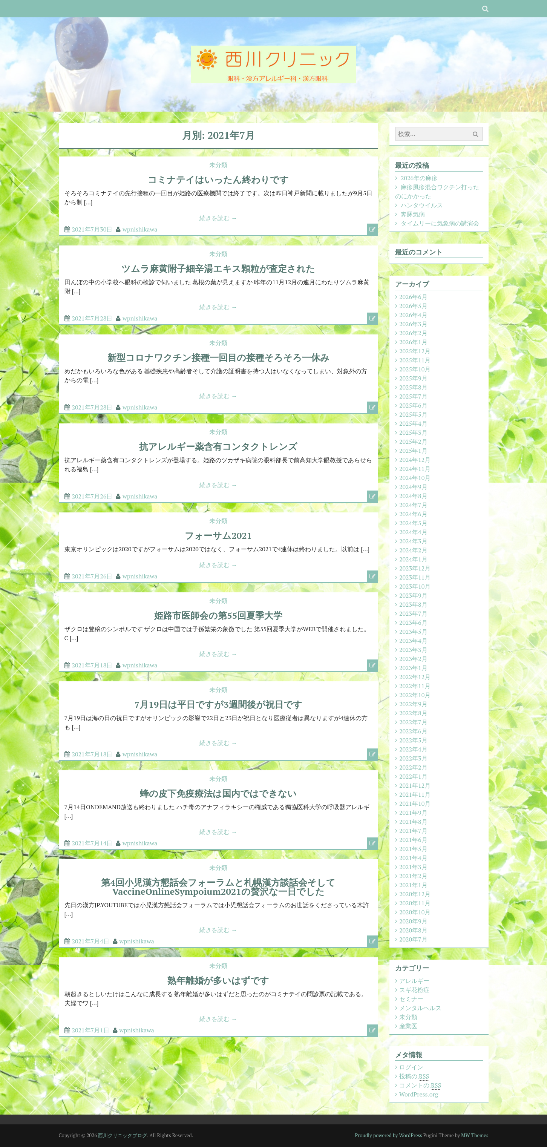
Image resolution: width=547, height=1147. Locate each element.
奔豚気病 (413, 214)
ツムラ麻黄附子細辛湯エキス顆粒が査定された (218, 268)
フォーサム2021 (218, 535)
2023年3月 (413, 650)
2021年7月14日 (92, 843)
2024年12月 (415, 459)
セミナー (411, 999)
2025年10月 (415, 369)
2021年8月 (413, 821)
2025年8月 (413, 387)
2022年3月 (413, 758)
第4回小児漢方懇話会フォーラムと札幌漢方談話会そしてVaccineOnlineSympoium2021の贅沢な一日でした (218, 886)
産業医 (408, 1026)
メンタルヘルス (420, 1008)
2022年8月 (413, 713)
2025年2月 (413, 441)
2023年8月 (413, 604)
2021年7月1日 (90, 1030)
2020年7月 (413, 939)
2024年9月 (413, 487)
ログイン (411, 1067)
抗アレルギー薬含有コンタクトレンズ (218, 446)
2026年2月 (413, 333)
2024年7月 (413, 505)
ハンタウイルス (422, 205)
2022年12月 (415, 677)
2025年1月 (413, 450)
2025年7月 (413, 396)
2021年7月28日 (92, 318)
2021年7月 (413, 831)
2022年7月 (413, 722)
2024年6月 (413, 514)
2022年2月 (413, 767)
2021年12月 (415, 785)
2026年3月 (413, 324)
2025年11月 (415, 360)
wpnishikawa (140, 229)
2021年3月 (413, 867)
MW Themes (474, 1135)
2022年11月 (415, 686)
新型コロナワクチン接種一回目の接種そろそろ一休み (218, 357)
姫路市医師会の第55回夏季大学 (218, 615)
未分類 (218, 165)
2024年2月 (413, 550)
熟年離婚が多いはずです (218, 980)
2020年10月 (415, 912)
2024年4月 (413, 532)
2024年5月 (413, 523)
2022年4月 (413, 749)
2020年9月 (413, 921)
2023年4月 (413, 640)
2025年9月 (413, 378)
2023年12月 (415, 568)
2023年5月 (413, 631)
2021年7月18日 (92, 665)
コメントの (420, 1085)
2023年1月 (413, 668)
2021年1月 (413, 885)
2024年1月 (413, 559)
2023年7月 (413, 613)
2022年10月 (415, 695)
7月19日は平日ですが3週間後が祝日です (218, 704)
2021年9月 (413, 812)
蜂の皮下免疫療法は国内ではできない (218, 793)
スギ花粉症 (414, 990)
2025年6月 (413, 405)
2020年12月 (415, 894)
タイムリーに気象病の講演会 (440, 223)
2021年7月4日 (90, 941)
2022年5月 (413, 740)
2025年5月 (413, 414)
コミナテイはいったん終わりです (218, 179)
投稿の (414, 1076)
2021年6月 (413, 840)
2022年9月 (413, 704)
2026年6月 (413, 297)
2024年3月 (413, 541)
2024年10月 (415, 478)
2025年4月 (413, 423)
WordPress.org (418, 1094)
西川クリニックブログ (122, 1135)
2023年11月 (415, 577)
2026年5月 (413, 306)
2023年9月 (413, 595)
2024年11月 (415, 469)
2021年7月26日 (92, 496)
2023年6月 (413, 622)
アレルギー (414, 981)
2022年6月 (413, 731)
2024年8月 (413, 496)
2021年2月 (413, 876)
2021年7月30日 (92, 229)
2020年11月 (415, 903)
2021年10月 (415, 803)
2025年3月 (413, 432)
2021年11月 (415, 794)
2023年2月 (413, 659)
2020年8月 (413, 930)
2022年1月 (413, 776)
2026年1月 (413, 342)
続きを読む (218, 218)
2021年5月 (413, 849)
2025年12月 (415, 351)
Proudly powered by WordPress (388, 1135)
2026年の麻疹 (419, 178)
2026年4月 (413, 315)
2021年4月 (413, 858)
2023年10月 (415, 586)
